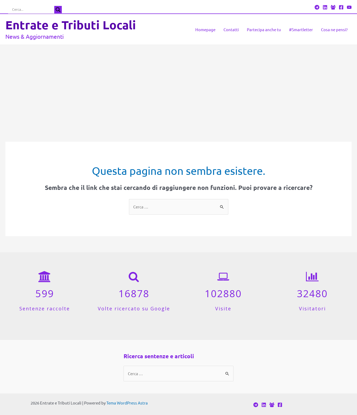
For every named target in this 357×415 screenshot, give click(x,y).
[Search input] (32, 9)
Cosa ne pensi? (334, 29)
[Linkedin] (325, 7)
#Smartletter (301, 29)
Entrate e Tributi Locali (70, 24)
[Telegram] (317, 7)
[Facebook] (333, 7)
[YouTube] (349, 7)
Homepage (205, 29)
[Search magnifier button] (58, 9)
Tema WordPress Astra (127, 402)
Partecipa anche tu (264, 29)
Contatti (231, 29)
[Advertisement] (178, 85)
